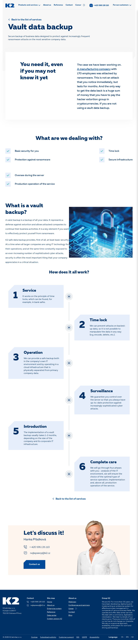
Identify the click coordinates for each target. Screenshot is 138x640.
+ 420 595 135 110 (37, 547)
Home (49, 602)
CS (122, 637)
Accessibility (94, 637)
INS (77, 637)
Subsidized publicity (48, 637)
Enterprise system (54, 608)
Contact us (34, 564)
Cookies (34, 637)
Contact (69, 5)
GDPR (84, 637)
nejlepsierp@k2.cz (37, 553)
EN (127, 637)
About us (47, 5)
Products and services (28, 5)
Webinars (72, 602)
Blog (70, 615)
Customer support (66, 637)
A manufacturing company (94, 69)
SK (132, 637)
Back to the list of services (26, 19)
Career (80, 5)
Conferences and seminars (79, 605)
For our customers (121, 5)
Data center (51, 615)
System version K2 (54, 619)
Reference (58, 5)
